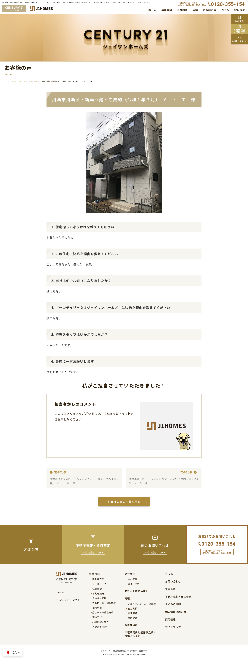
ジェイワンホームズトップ (15, 81)
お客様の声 (209, 10)
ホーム (152, 10)
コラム (225, 10)
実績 (195, 10)
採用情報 (239, 10)
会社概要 (182, 10)
